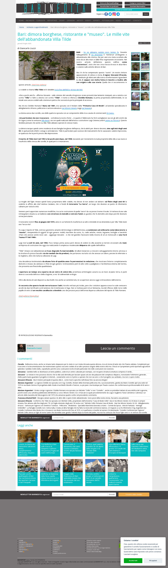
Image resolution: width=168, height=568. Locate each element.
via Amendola (97, 54)
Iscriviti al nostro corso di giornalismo (98, 548)
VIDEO (118, 20)
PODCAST (127, 20)
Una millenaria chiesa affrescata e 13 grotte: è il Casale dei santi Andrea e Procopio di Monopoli (117, 448)
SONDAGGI (56, 548)
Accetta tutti (133, 560)
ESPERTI (96, 20)
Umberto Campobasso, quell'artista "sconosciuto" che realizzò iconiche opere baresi (116, 479)
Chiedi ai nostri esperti (94, 540)
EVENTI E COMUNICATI (26, 546)
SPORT (62, 20)
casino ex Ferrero (112, 120)
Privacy (55, 551)
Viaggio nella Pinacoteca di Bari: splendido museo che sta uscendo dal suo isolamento (72, 478)
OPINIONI (71, 20)
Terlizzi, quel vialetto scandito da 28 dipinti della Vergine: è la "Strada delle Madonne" (94, 448)
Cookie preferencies (59, 553)
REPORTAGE (52, 20)
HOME (21, 20)
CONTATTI (137, 20)
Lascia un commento (118, 348)
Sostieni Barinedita (93, 546)
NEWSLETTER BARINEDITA (35, 418)
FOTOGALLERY (108, 20)
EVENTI (88, 20)
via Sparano (86, 108)
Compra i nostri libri (93, 550)
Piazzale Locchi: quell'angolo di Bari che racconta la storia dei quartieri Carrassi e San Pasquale (27, 478)
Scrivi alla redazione (93, 542)
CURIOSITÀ (41, 20)
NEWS (21, 551)
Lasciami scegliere (131, 554)
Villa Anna (45, 120)
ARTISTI (80, 20)
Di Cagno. (110, 113)
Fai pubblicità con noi (93, 544)
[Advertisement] (73, 316)
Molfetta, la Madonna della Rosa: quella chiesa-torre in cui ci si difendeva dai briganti (50, 477)
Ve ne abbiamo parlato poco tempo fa (101, 52)
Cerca (146, 14)
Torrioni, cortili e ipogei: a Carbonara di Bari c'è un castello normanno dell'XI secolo (94, 478)
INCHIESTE (30, 20)
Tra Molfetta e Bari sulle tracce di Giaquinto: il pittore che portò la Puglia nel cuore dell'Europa (50, 448)
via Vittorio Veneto (69, 108)
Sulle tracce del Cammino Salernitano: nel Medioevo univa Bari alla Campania (139, 447)
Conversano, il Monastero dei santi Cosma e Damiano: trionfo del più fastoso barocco (72, 448)
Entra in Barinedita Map (94, 551)
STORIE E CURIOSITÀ (25, 544)
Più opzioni (153, 560)
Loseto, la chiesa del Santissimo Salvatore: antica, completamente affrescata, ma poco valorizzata (27, 449)
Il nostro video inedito (134, 494)
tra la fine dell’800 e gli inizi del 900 (68, 89)
